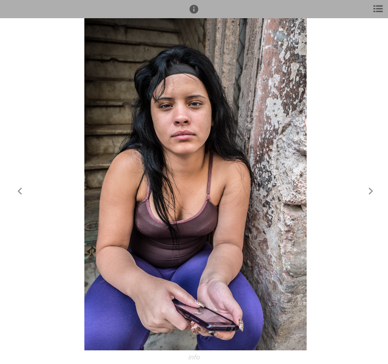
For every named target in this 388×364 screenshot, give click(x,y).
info (194, 357)
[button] (194, 14)
